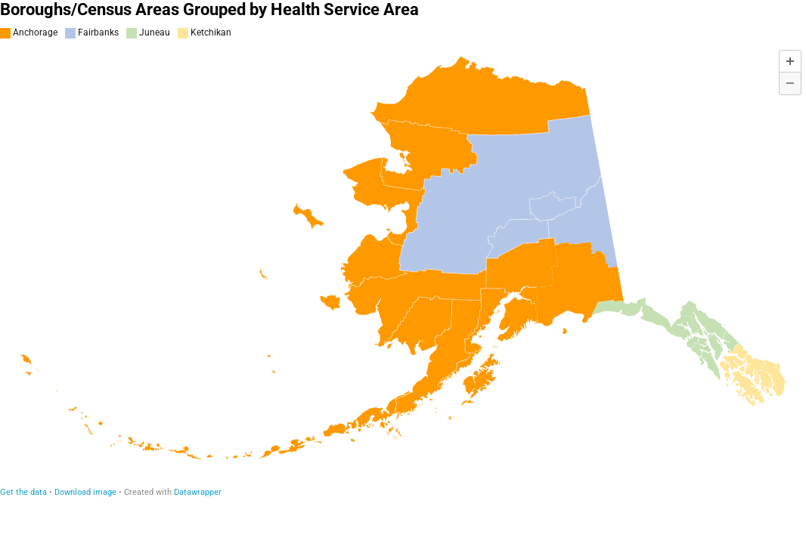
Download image (85, 492)
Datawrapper (198, 492)
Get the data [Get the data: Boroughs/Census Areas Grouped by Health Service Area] (23, 492)
